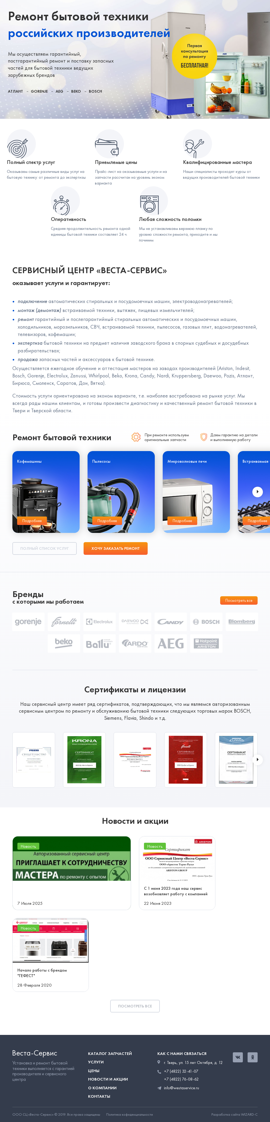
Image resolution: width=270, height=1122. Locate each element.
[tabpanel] (135, 59)
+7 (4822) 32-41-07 (181, 1071)
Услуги (96, 1061)
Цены (93, 1070)
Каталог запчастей (110, 1053)
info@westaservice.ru (181, 1087)
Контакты (99, 1096)
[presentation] (257, 492)
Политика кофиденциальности (129, 1114)
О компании (102, 1087)
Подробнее (32, 520)
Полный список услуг (44, 548)
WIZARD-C (249, 1114)
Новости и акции (108, 1079)
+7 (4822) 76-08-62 (181, 1079)
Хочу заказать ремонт (115, 548)
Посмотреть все (238, 600)
